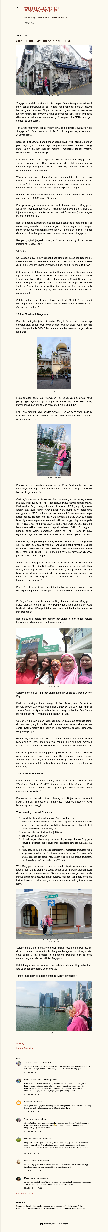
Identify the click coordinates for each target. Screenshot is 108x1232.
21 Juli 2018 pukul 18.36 (33, 1094)
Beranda (29, 23)
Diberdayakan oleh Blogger (54, 1223)
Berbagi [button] (20, 1043)
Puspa (27, 1101)
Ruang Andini (41, 9)
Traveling (29, 1048)
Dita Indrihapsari (31, 1138)
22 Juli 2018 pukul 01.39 (33, 1153)
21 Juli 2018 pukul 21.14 (32, 1131)
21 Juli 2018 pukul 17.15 (32, 1072)
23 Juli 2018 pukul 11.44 (33, 1188)
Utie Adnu (28, 1119)
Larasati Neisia (30, 1160)
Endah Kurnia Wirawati (34, 1079)
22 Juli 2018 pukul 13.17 (33, 1171)
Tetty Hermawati (32, 1062)
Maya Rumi (29, 1178)
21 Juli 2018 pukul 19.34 (33, 1112)
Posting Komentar (24, 1194)
